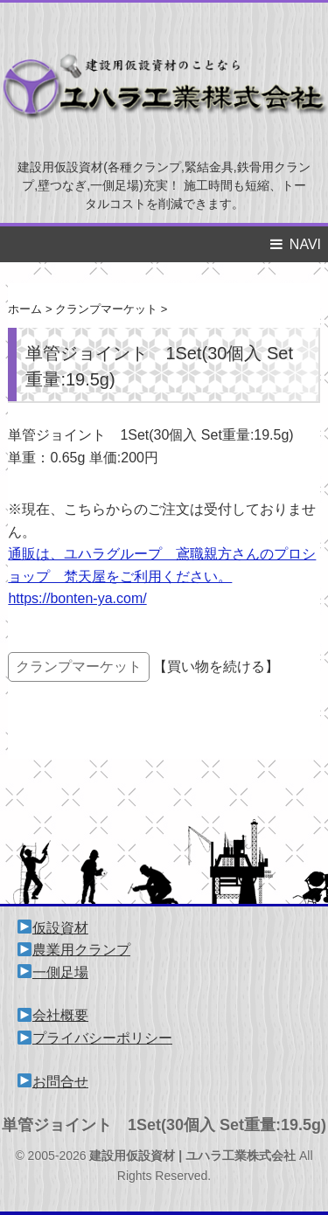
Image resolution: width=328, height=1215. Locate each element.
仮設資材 (52, 927)
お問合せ (52, 1081)
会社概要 (52, 1015)
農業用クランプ (73, 949)
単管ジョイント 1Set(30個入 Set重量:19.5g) (164, 1125)
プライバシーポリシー (94, 1038)
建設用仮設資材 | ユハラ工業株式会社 (192, 1156)
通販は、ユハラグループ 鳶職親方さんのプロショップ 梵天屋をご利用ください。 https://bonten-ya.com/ (162, 576)
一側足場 (52, 972)
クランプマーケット (79, 666)
